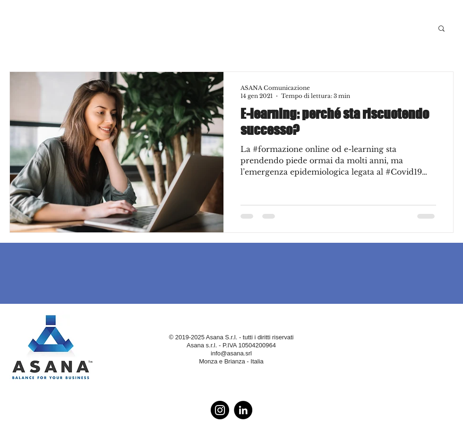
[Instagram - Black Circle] (220, 410)
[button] (441, 29)
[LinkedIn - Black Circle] (243, 410)
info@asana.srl (231, 353)
